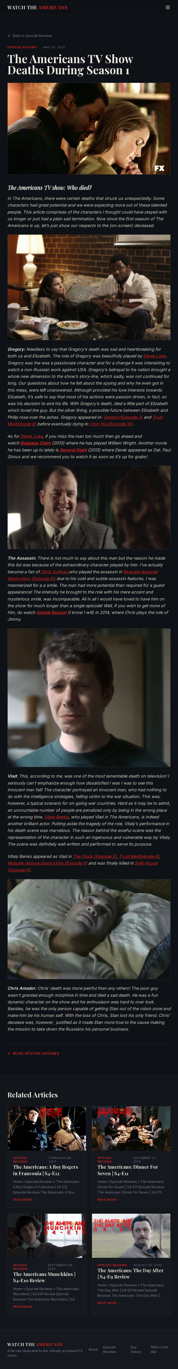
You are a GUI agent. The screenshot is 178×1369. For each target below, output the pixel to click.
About (93, 1349)
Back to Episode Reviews (29, 36)
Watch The (37, 7)
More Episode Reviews (33, 1053)
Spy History (135, 1349)
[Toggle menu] (168, 7)
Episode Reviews (22, 47)
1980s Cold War (159, 1349)
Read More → (24, 1199)
